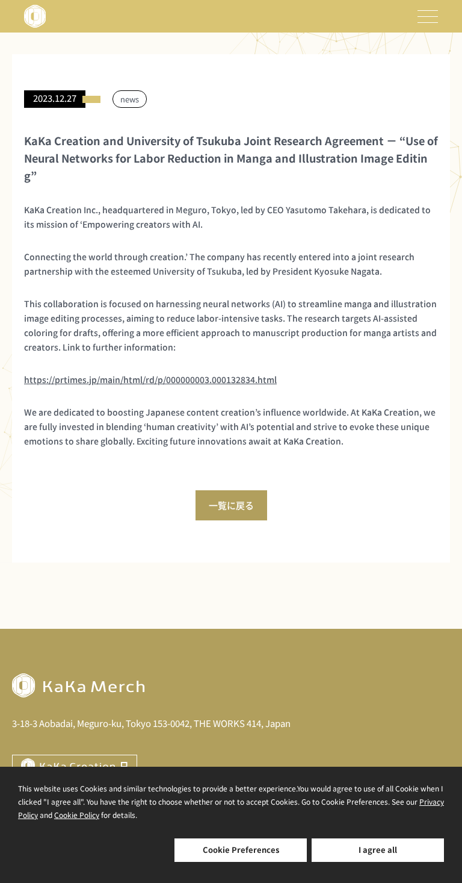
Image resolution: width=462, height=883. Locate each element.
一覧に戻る (231, 505)
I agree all (378, 849)
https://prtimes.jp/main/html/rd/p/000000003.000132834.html (150, 379)
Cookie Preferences (241, 849)
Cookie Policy (76, 815)
